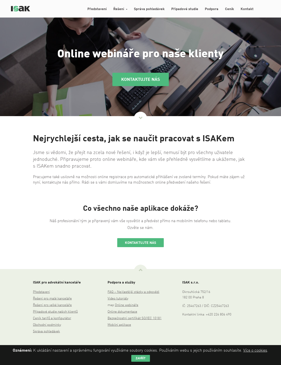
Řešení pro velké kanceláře (52, 305)
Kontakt (247, 9)
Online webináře (126, 305)
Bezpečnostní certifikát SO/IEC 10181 (135, 318)
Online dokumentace (122, 312)
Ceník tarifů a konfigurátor (52, 318)
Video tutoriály (118, 298)
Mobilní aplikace (119, 325)
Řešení (118, 9)
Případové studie (184, 9)
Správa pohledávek (149, 9)
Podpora (211, 9)
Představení (97, 9)
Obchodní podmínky (47, 325)
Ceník (229, 9)
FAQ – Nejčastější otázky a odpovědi (133, 292)
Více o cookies (255, 351)
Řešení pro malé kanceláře (52, 298)
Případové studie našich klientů (55, 312)
